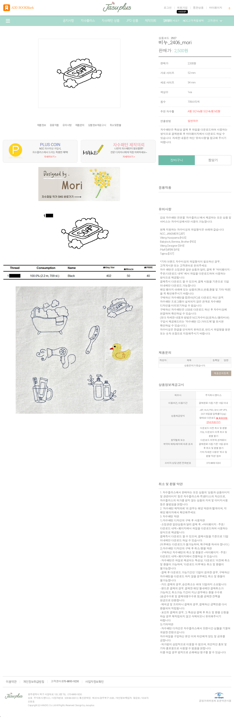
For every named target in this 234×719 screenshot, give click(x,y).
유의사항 (67, 125)
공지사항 (68, 21)
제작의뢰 (150, 21)
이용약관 (11, 681)
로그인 (168, 7)
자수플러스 (88, 21)
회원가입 (182, 7)
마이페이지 (215, 7)
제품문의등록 (221, 373)
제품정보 (41, 125)
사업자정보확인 (94, 681)
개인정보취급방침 (33, 681)
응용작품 (54, 125)
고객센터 (214, 20)
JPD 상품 (132, 21)
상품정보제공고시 (97, 125)
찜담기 (213, 160)
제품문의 (79, 125)
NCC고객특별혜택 (193, 20)
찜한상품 (198, 7)
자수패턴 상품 (110, 21)
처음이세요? (172, 20)
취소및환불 (115, 125)
